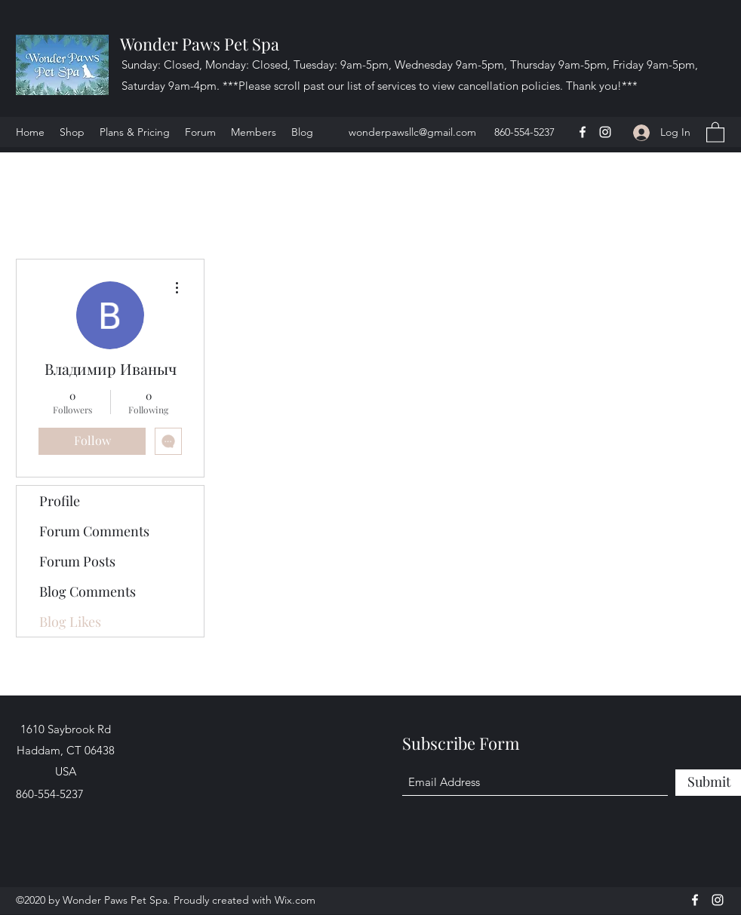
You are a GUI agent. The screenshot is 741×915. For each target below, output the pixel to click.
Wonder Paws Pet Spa (199, 43)
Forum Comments (94, 531)
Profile (59, 501)
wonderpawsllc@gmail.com (412, 132)
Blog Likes (70, 622)
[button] (715, 132)
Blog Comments (87, 591)
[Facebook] (582, 132)
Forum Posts (77, 561)
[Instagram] (605, 132)
